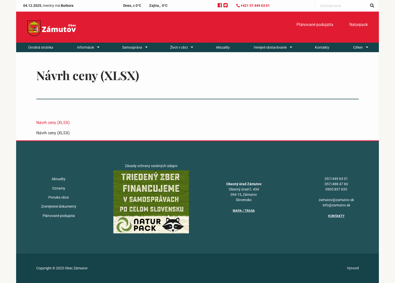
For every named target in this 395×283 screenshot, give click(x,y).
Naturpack (358, 24)
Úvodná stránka (40, 47)
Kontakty (322, 47)
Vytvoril (353, 268)
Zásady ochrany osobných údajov (151, 166)
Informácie (85, 47)
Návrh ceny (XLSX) (53, 122)
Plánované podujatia (315, 24)
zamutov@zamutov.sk (336, 200)
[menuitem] (314, 25)
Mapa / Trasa (244, 210)
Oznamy (58, 188)
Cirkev (358, 47)
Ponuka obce (58, 197)
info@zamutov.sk (336, 205)
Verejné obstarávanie (270, 47)
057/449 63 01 (336, 179)
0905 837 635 (336, 189)
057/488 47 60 (336, 184)
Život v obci (179, 47)
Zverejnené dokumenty (58, 206)
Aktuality (223, 47)
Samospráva (132, 47)
